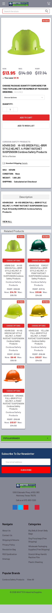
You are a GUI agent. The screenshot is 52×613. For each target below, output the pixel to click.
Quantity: (7, 104)
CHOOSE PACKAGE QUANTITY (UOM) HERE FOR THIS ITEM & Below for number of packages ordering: (25, 88)
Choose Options (13, 260)
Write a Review (9, 156)
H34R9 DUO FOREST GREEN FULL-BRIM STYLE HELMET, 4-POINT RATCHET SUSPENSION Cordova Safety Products (39, 272)
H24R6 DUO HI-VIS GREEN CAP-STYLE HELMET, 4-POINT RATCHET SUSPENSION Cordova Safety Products (13, 337)
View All (30, 579)
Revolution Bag (9, 549)
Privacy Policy (8, 544)
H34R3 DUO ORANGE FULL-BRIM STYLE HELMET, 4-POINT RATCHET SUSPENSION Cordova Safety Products (13, 402)
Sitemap (6, 559)
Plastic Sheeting (35, 562)
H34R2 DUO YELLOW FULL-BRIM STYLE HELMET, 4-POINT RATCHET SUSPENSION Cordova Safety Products (38, 337)
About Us (6, 530)
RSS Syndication (9, 554)
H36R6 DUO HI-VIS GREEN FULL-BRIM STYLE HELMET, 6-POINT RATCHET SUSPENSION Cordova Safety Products (13, 272)
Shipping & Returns (10, 540)
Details (24, 163)
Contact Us (7, 535)
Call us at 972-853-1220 (26, 500)
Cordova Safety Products (13, 579)
